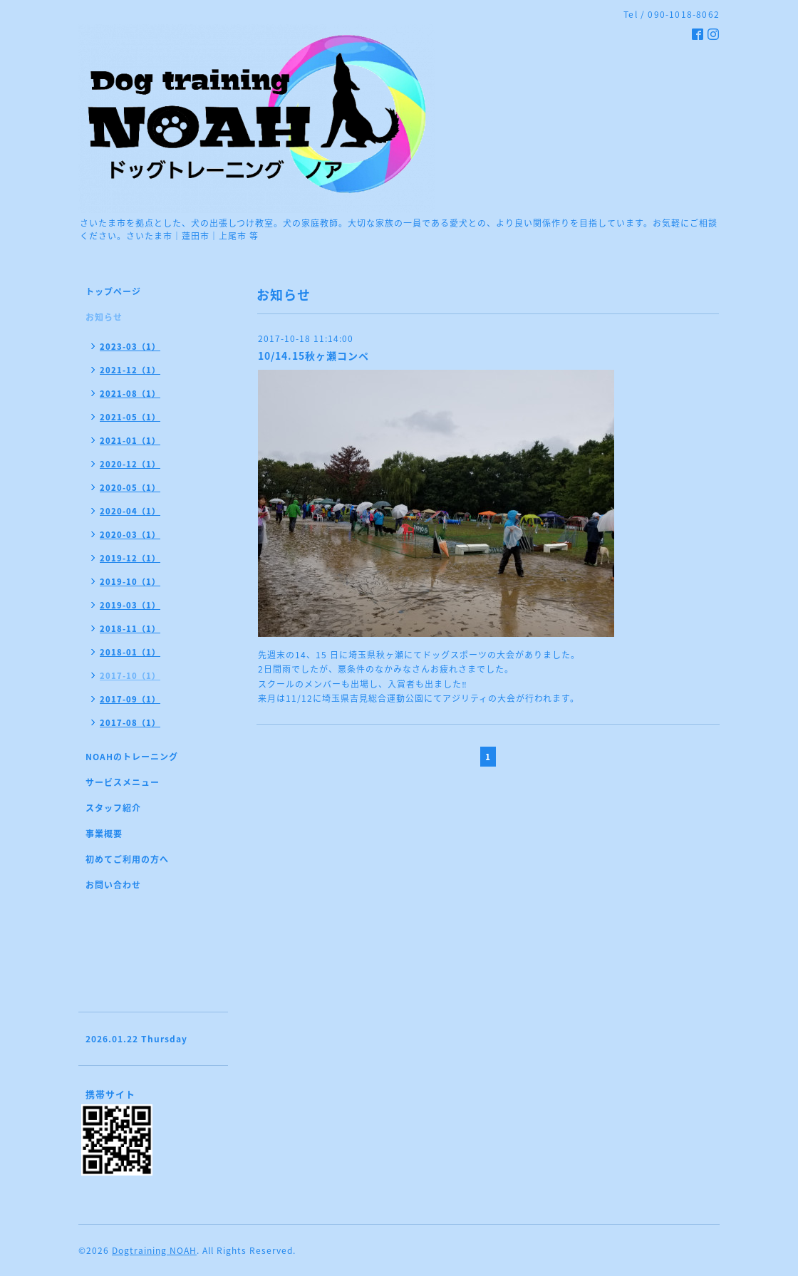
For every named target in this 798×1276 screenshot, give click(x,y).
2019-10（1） (130, 582)
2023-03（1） (130, 347)
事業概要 (104, 833)
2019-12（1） (130, 558)
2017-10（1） (130, 676)
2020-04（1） (130, 511)
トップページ (113, 291)
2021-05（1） (130, 417)
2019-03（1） (130, 605)
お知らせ (104, 317)
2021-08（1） (130, 394)
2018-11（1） (130, 629)
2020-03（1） (130, 535)
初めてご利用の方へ (127, 859)
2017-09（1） (130, 699)
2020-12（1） (130, 464)
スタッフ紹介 (113, 808)
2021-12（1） (130, 370)
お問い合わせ (113, 884)
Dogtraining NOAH (154, 1250)
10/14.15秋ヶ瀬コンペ (313, 355)
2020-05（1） (130, 488)
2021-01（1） (130, 441)
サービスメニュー (123, 782)
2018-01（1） (130, 652)
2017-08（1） (130, 723)
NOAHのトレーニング (132, 756)
